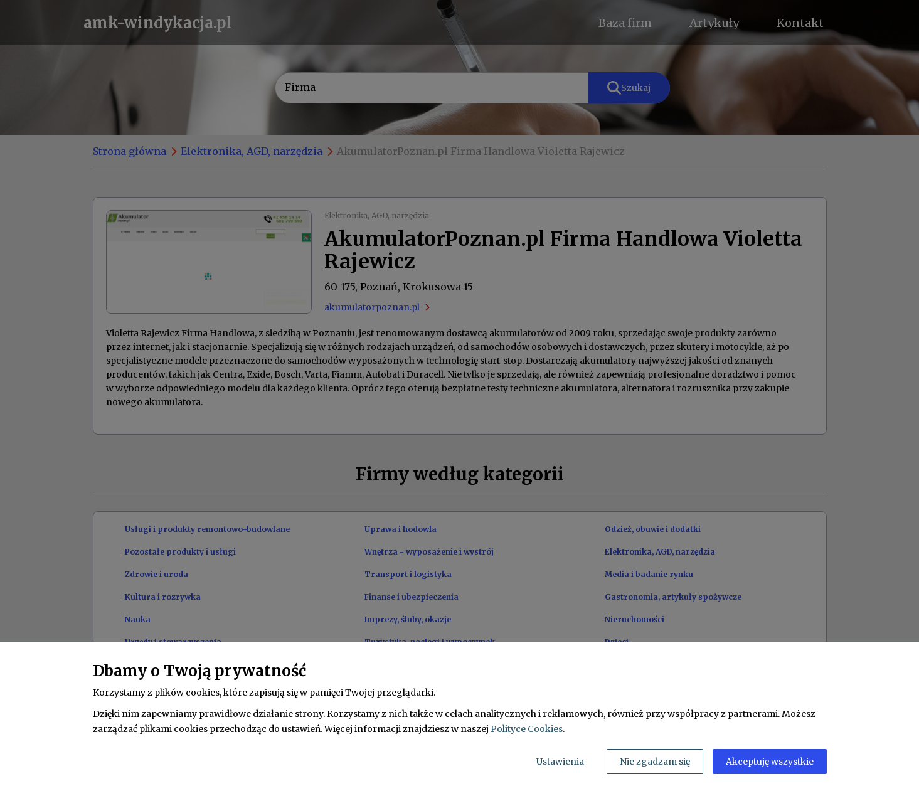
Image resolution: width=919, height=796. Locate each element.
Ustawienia (560, 761)
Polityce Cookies (527, 729)
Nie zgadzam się (655, 761)
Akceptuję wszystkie (770, 761)
